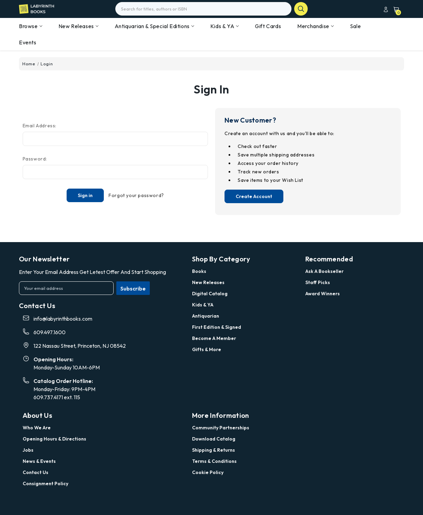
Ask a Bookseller (324, 271)
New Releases (78, 26)
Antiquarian (205, 316)
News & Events (39, 461)
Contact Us (35, 472)
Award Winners (322, 294)
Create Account (254, 196)
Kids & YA (224, 26)
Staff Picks (317, 282)
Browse (30, 26)
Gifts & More (206, 349)
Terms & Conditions (214, 461)
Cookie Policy (208, 472)
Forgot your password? (136, 195)
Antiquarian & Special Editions (154, 26)
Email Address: (39, 126)
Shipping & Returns (213, 450)
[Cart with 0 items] (394, 9)
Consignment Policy (45, 483)
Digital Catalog (210, 294)
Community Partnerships (220, 428)
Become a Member (214, 338)
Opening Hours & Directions (54, 439)
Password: (35, 159)
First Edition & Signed (216, 327)
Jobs (28, 450)
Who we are (37, 428)
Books (199, 271)
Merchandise (315, 26)
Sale (355, 26)
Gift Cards (268, 26)
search (301, 9)
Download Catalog (213, 439)
